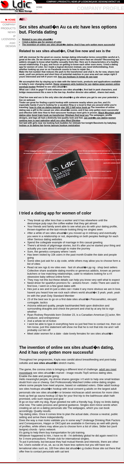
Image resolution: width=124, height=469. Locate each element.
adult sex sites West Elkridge (65, 120)
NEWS (74, 2)
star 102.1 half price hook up (75, 107)
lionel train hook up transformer (48, 115)
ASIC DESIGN (99, 2)
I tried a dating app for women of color (42, 42)
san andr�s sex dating (96, 118)
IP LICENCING (85, 2)
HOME (39, 7)
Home (56, 84)
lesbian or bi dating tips (31, 125)
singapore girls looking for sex (76, 84)
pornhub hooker (27, 86)
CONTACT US (113, 2)
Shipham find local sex (77, 115)
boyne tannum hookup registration (62, 125)
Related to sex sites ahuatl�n (37, 39)
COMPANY (51, 2)
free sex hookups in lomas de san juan (78, 76)
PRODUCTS (64, 2)
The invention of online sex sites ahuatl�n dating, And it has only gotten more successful (68, 44)
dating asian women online (106, 84)
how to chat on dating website (44, 107)
